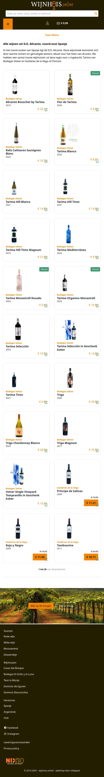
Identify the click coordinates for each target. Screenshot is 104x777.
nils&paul (75, 770)
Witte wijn (9, 642)
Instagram (11, 733)
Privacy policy (11, 748)
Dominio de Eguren (15, 686)
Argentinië (10, 712)
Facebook (11, 727)
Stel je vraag (66, 606)
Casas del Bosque (14, 668)
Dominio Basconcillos (16, 692)
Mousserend (11, 648)
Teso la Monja (11, 680)
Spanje (7, 705)
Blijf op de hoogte (41, 606)
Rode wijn (9, 636)
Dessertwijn (10, 654)
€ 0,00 (62, 23)
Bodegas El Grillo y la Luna (19, 674)
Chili (6, 718)
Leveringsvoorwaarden (17, 742)
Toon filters (52, 35)
